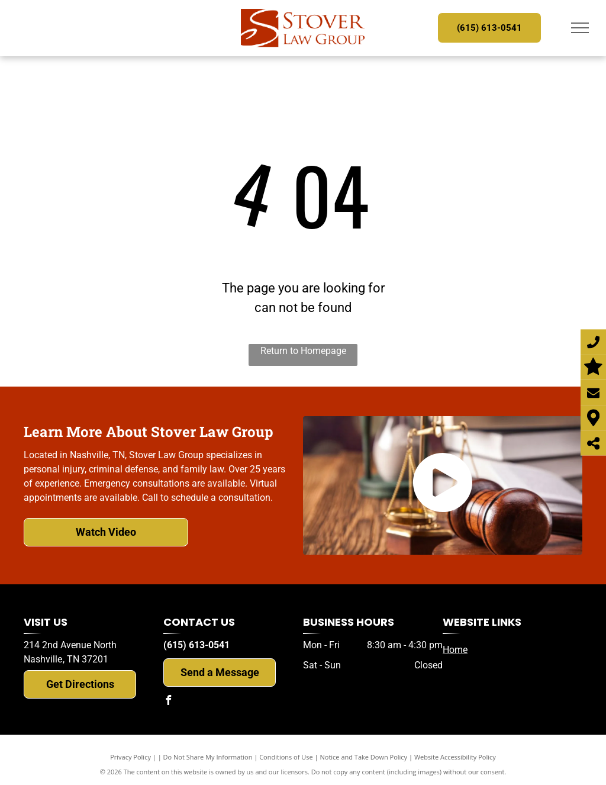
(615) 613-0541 (196, 645)
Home (455, 649)
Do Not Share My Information (208, 756)
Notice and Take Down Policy (364, 756)
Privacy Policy (130, 756)
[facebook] (168, 702)
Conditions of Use (286, 756)
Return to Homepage (303, 350)
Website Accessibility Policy (455, 756)
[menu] (580, 27)
